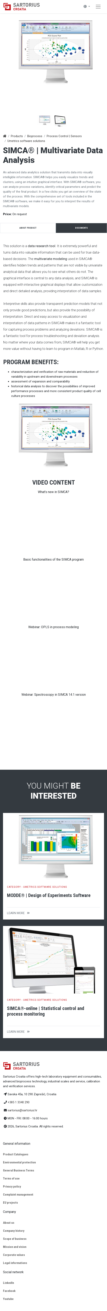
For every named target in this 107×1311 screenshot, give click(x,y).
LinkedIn (8, 1283)
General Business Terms (18, 1170)
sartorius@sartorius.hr (22, 1110)
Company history (13, 1231)
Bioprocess (34, 136)
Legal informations (15, 1263)
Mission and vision (14, 1247)
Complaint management (18, 1194)
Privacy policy (12, 1186)
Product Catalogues (15, 1154)
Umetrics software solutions (26, 141)
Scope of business (14, 1239)
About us (8, 1223)
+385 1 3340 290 (18, 1102)
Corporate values (14, 1255)
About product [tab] (27, 228)
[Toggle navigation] (98, 7)
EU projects (10, 1202)
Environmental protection (19, 1162)
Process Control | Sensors (64, 136)
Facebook (9, 1291)
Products (17, 136)
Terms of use (11, 1178)
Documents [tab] (81, 228)
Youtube (8, 1299)
